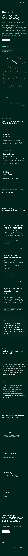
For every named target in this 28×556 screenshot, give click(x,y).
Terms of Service (6, 547)
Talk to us (22, 2)
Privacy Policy (14, 547)
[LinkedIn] (21, 547)
